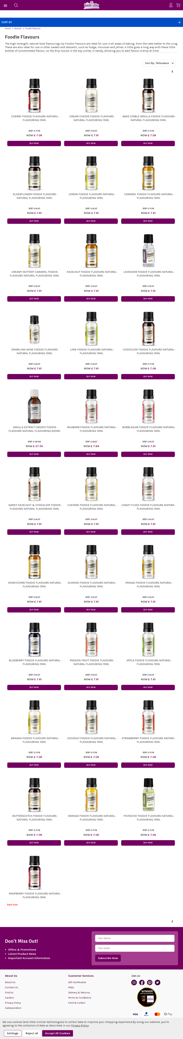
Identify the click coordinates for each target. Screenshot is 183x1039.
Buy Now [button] (34, 143)
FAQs (71, 987)
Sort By (91, 22)
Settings (12, 1033)
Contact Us (11, 987)
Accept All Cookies (57, 1033)
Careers (9, 997)
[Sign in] (172, 5)
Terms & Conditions (79, 997)
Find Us (9, 992)
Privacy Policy (13, 1002)
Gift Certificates (77, 982)
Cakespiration (13, 1007)
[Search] (15, 5)
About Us (10, 982)
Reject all (32, 1033)
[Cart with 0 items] (179, 5)
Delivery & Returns (79, 992)
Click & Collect (76, 1002)
